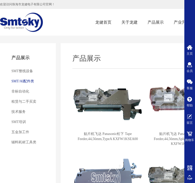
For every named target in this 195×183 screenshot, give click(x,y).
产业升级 (182, 22)
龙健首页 (103, 22)
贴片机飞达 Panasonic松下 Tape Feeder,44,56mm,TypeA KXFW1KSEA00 (108, 136)
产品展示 (156, 22)
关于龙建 (129, 22)
